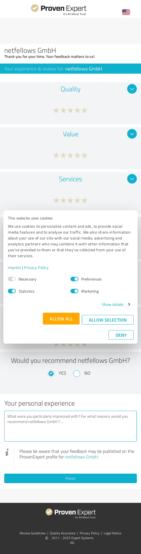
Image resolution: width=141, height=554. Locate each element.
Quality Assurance (63, 533)
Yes (62, 373)
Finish (70, 478)
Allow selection (108, 319)
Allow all (61, 318)
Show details (113, 304)
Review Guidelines (33, 533)
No (87, 373)
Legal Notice (112, 533)
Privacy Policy (36, 267)
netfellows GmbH (81, 457)
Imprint (14, 267)
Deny (121, 335)
